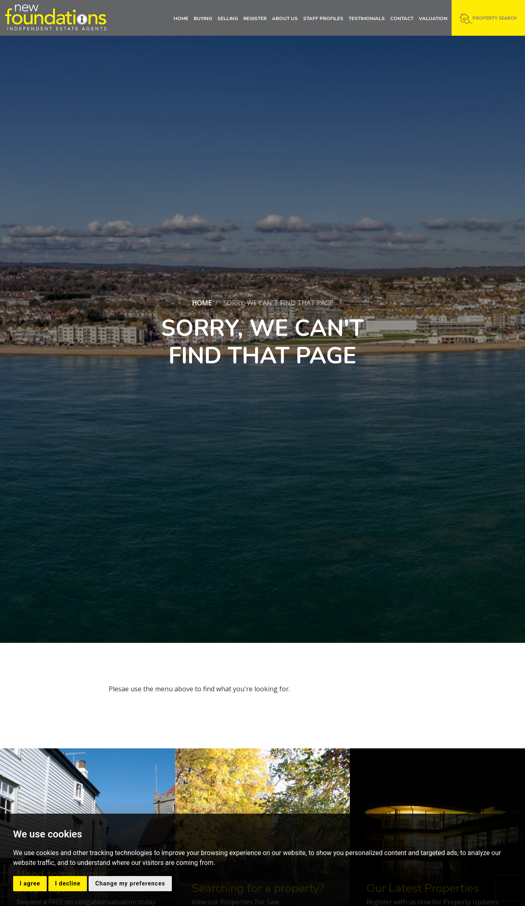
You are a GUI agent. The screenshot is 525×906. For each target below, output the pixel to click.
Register (255, 18)
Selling (227, 18)
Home (180, 18)
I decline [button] (67, 883)
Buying (203, 18)
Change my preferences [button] (130, 883)
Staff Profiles (323, 18)
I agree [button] (30, 883)
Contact (401, 18)
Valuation (433, 18)
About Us (285, 18)
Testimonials (367, 18)
